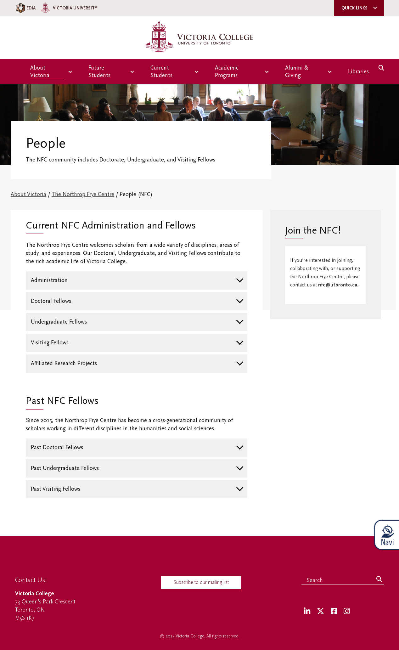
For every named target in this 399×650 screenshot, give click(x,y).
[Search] (379, 579)
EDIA (25, 8)
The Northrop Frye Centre (83, 194)
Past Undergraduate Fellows (65, 468)
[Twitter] (320, 611)
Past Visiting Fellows (55, 489)
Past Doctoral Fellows (57, 447)
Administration (49, 280)
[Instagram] (346, 611)
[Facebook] (334, 611)
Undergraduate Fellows (59, 322)
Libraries (358, 71)
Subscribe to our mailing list (201, 582)
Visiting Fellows (50, 342)
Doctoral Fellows (51, 301)
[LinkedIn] (307, 611)
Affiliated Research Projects (64, 363)
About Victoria (28, 194)
